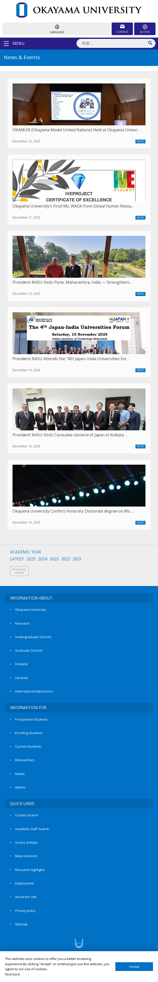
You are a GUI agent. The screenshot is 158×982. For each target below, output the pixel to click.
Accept (134, 966)
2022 (65, 559)
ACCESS (145, 32)
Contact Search (26, 815)
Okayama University (30, 609)
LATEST (17, 559)
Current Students (28, 746)
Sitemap (21, 924)
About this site (26, 897)
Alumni (20, 787)
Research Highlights (30, 869)
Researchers (25, 760)
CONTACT (122, 32)
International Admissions (34, 691)
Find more (12, 974)
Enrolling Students (29, 733)
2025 (31, 559)
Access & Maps (26, 842)
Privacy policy (25, 910)
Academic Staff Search (32, 829)
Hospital (21, 664)
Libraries (21, 677)
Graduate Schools (29, 650)
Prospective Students (31, 719)
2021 (77, 559)
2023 (54, 559)
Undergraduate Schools (33, 637)
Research (22, 623)
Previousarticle (19, 571)
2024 (42, 559)
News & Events (26, 856)
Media (20, 773)
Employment (24, 883)
